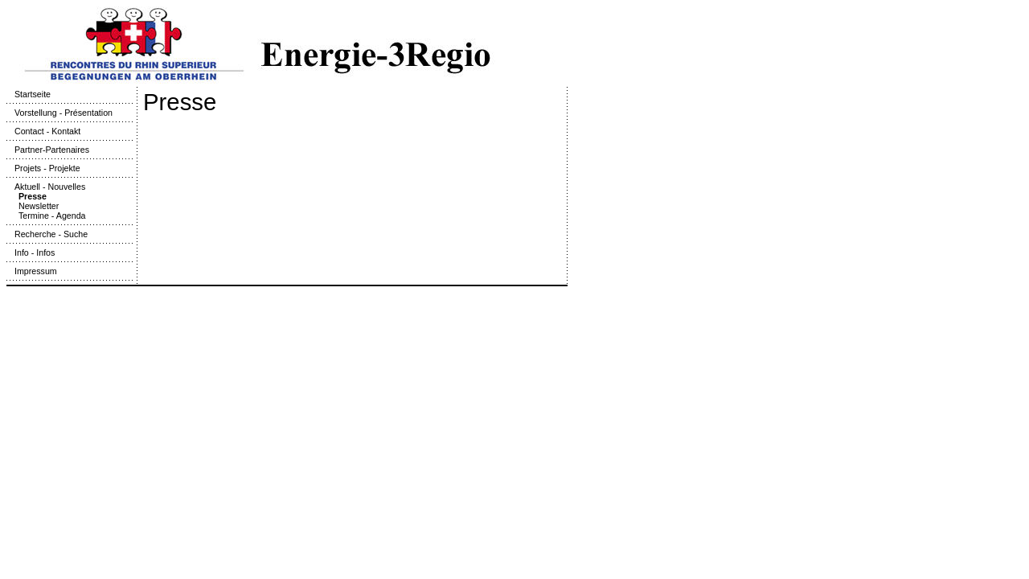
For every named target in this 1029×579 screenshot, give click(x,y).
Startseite (28, 94)
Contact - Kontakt (43, 131)
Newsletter (38, 206)
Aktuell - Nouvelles (45, 186)
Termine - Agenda (52, 215)
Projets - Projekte (43, 168)
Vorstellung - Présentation (59, 112)
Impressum (31, 271)
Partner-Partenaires (47, 149)
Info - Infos (30, 252)
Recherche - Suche (47, 234)
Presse (32, 196)
